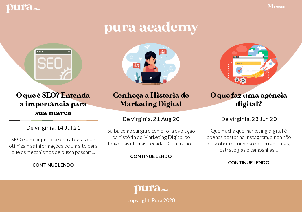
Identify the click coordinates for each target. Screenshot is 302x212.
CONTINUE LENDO (53, 164)
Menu (282, 6)
